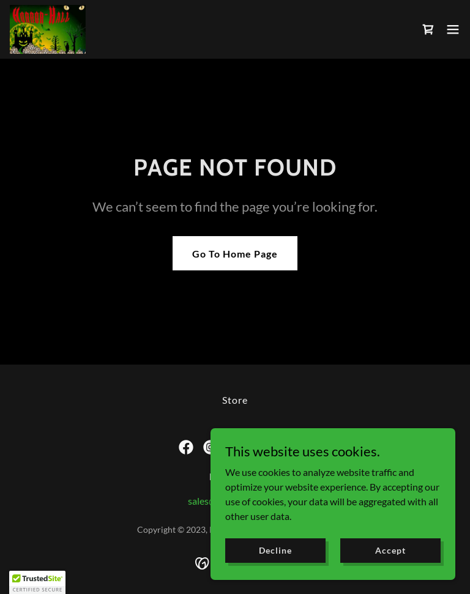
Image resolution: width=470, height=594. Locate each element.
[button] (453, 29)
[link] (48, 29)
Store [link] (235, 400)
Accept (390, 550)
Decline (275, 550)
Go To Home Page (235, 253)
